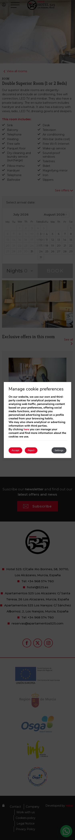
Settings (59, 450)
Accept (15, 450)
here (26, 429)
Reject (31, 450)
